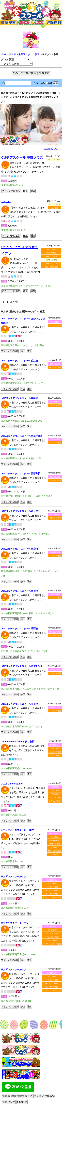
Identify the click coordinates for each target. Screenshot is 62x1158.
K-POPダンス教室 (51, 890)
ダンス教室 (34, 54)
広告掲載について (53, 148)
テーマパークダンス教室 (51, 263)
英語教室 (54, 208)
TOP (4, 54)
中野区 (21, 54)
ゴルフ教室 (54, 854)
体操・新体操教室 (51, 267)
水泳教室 (54, 847)
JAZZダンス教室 (51, 256)
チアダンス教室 (55, 325)
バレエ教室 (51, 249)
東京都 (12, 54)
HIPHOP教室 (51, 253)
